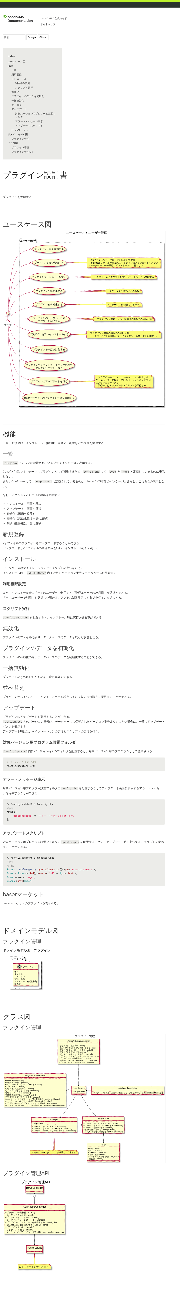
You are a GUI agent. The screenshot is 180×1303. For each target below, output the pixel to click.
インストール (19, 78)
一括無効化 (18, 100)
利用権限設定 (22, 83)
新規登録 (17, 74)
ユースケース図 (16, 61)
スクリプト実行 (24, 87)
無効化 (15, 92)
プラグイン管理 (20, 138)
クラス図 (13, 143)
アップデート (19, 109)
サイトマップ (48, 24)
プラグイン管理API (22, 151)
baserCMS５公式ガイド (54, 18)
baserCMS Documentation (20, 19)
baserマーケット (21, 130)
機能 (10, 65)
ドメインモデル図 (18, 134)
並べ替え (17, 105)
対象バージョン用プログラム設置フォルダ (35, 115)
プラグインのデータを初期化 (28, 96)
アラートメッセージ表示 (29, 121)
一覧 (14, 70)
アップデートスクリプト (29, 125)
